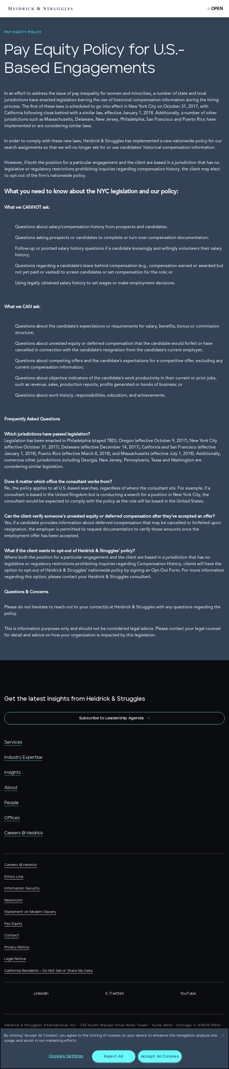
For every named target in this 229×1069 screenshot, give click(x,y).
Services (13, 742)
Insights (12, 772)
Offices (12, 818)
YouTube (188, 994)
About (11, 787)
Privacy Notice (16, 947)
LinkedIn (41, 994)
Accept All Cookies (160, 1056)
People (11, 803)
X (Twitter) (114, 994)
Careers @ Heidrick (23, 833)
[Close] (223, 1035)
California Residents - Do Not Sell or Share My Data (48, 971)
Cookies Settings (66, 1056)
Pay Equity (13, 924)
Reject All (113, 1056)
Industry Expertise (23, 757)
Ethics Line (13, 877)
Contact (11, 935)
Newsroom (13, 900)
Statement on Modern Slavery (30, 912)
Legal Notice (15, 959)
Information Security (22, 888)
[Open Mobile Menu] (215, 8)
